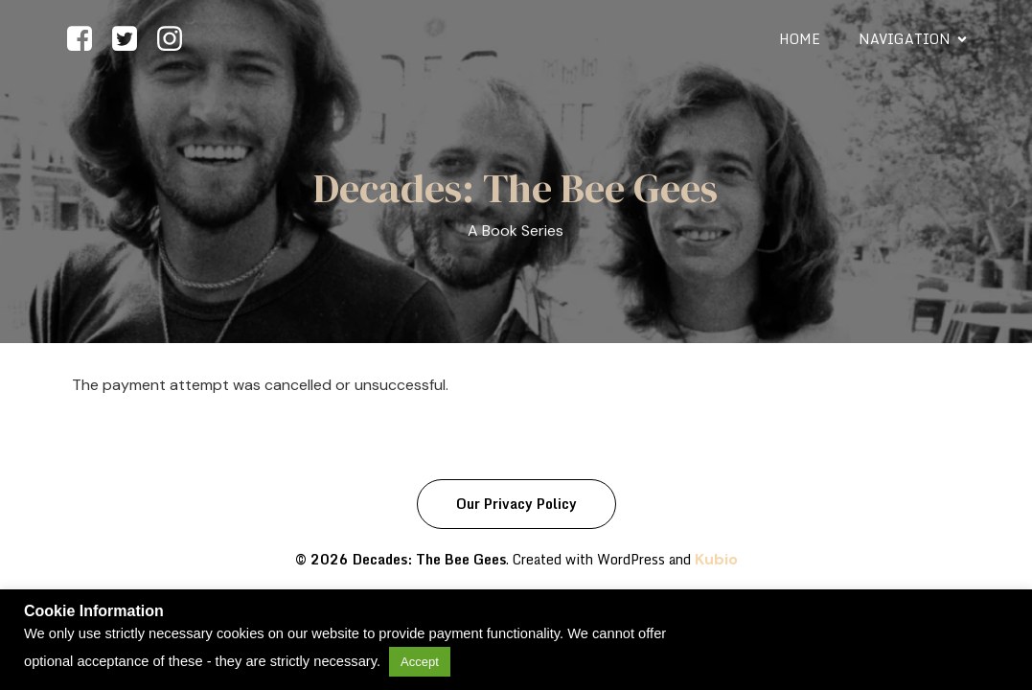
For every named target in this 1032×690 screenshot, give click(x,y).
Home (799, 39)
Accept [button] (420, 662)
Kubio (716, 559)
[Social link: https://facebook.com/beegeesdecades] (86, 39)
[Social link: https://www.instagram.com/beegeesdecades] (176, 39)
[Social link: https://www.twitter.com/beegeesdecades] (131, 39)
